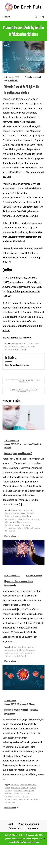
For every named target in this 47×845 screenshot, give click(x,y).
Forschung (16, 517)
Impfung (26, 519)
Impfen (19, 519)
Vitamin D (8, 349)
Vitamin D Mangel (19, 349)
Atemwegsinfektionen (18, 343)
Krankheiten (9, 525)
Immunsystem (13, 346)
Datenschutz (15, 828)
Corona (30, 343)
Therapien (25, 525)
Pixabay (27, 337)
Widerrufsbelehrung (28, 824)
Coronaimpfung (10, 514)
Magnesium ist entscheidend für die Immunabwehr (23, 390)
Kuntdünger (21, 651)
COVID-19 (15, 444)
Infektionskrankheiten (27, 346)
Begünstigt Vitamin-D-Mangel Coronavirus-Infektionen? (24, 381)
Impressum (32, 828)
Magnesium (30, 651)
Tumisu (14, 337)
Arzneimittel (14, 785)
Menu (6, 17)
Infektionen (9, 523)
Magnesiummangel (11, 653)
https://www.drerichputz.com (17, 365)
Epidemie (8, 517)
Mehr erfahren (11, 536)
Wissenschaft (10, 531)
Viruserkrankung (10, 529)
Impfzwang (35, 519)
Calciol (20, 647)
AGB (10, 824)
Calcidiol (13, 647)
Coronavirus (21, 514)
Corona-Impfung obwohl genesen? (18, 453)
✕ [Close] (44, 838)
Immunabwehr (29, 647)
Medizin (17, 525)
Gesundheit (26, 517)
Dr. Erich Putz (13, 81)
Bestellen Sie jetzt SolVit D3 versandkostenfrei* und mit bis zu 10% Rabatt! (22, 237)
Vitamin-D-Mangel (33, 77)
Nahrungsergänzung (27, 653)
